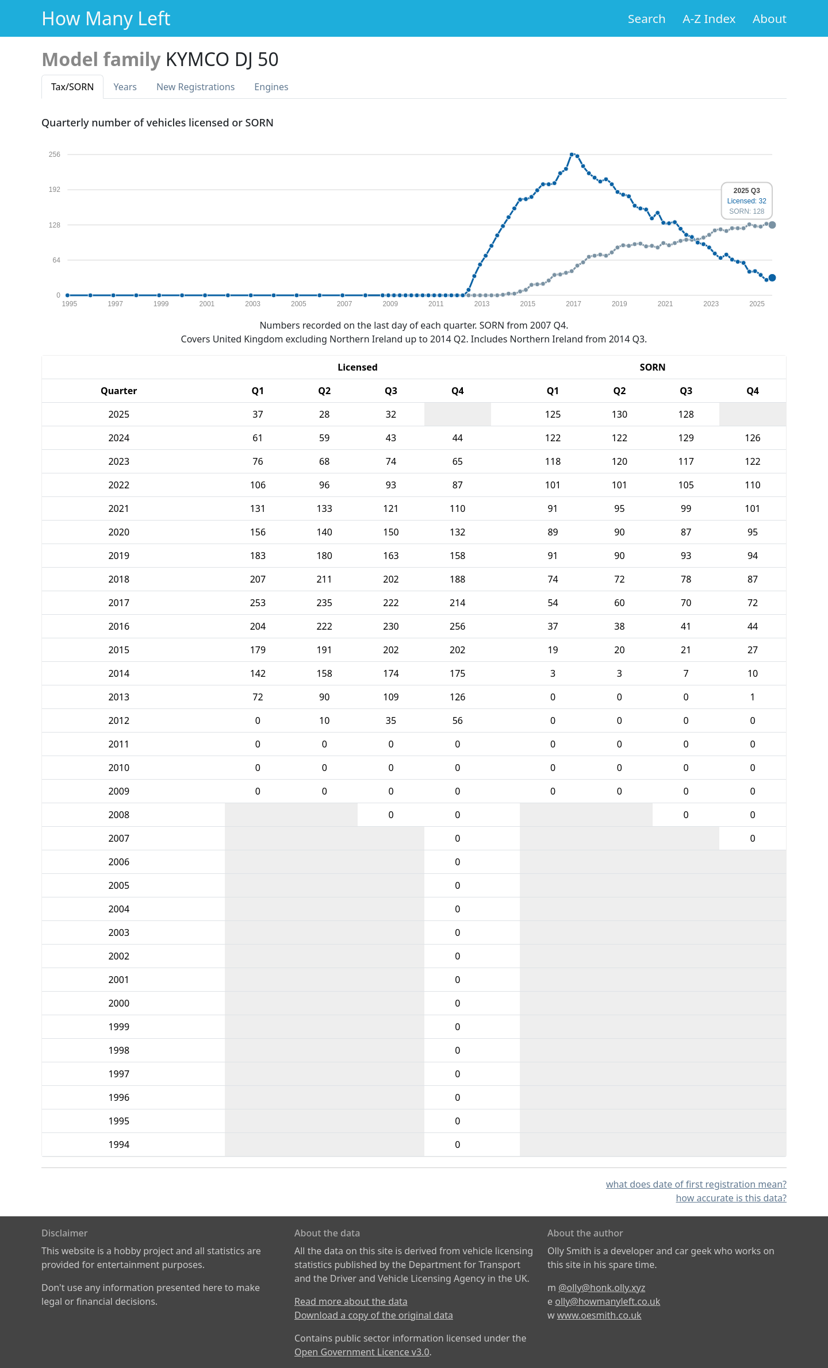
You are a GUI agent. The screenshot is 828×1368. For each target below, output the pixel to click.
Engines (271, 86)
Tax (72, 86)
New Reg (195, 86)
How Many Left (106, 18)
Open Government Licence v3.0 (362, 1352)
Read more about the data (351, 1301)
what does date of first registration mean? (696, 1184)
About (770, 18)
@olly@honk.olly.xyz (601, 1287)
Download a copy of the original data (373, 1315)
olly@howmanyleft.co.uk (607, 1301)
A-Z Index (709, 18)
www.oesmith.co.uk (599, 1315)
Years (125, 86)
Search (647, 18)
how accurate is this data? (731, 1198)
